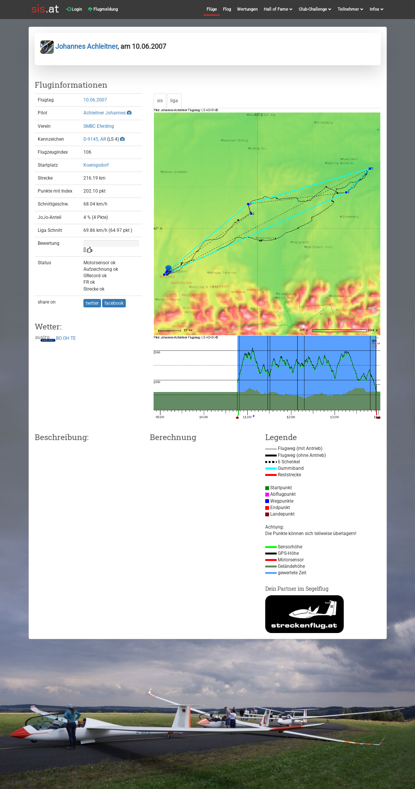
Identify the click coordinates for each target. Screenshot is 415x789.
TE (73, 338)
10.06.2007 (95, 100)
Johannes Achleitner (78, 46)
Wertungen (247, 9)
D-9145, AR (94, 139)
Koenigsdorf (96, 165)
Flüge (212, 9)
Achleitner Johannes (104, 113)
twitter (92, 303)
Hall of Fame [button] (278, 9)
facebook (113, 303)
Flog (227, 9)
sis (160, 100)
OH (66, 338)
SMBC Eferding (98, 126)
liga (174, 100)
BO (59, 338)
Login (74, 9)
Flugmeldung (103, 9)
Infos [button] (377, 9)
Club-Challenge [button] (315, 9)
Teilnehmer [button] (351, 9)
